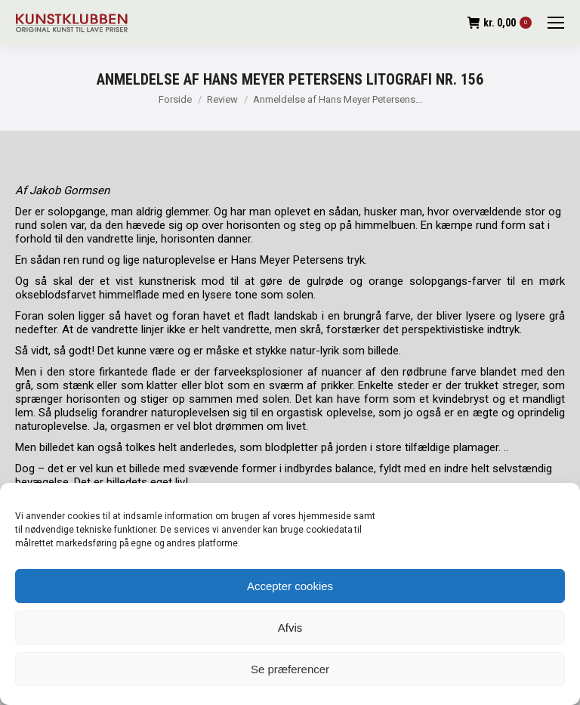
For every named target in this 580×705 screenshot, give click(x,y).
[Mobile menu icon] (556, 23)
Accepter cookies (290, 586)
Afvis (290, 627)
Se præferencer (290, 669)
